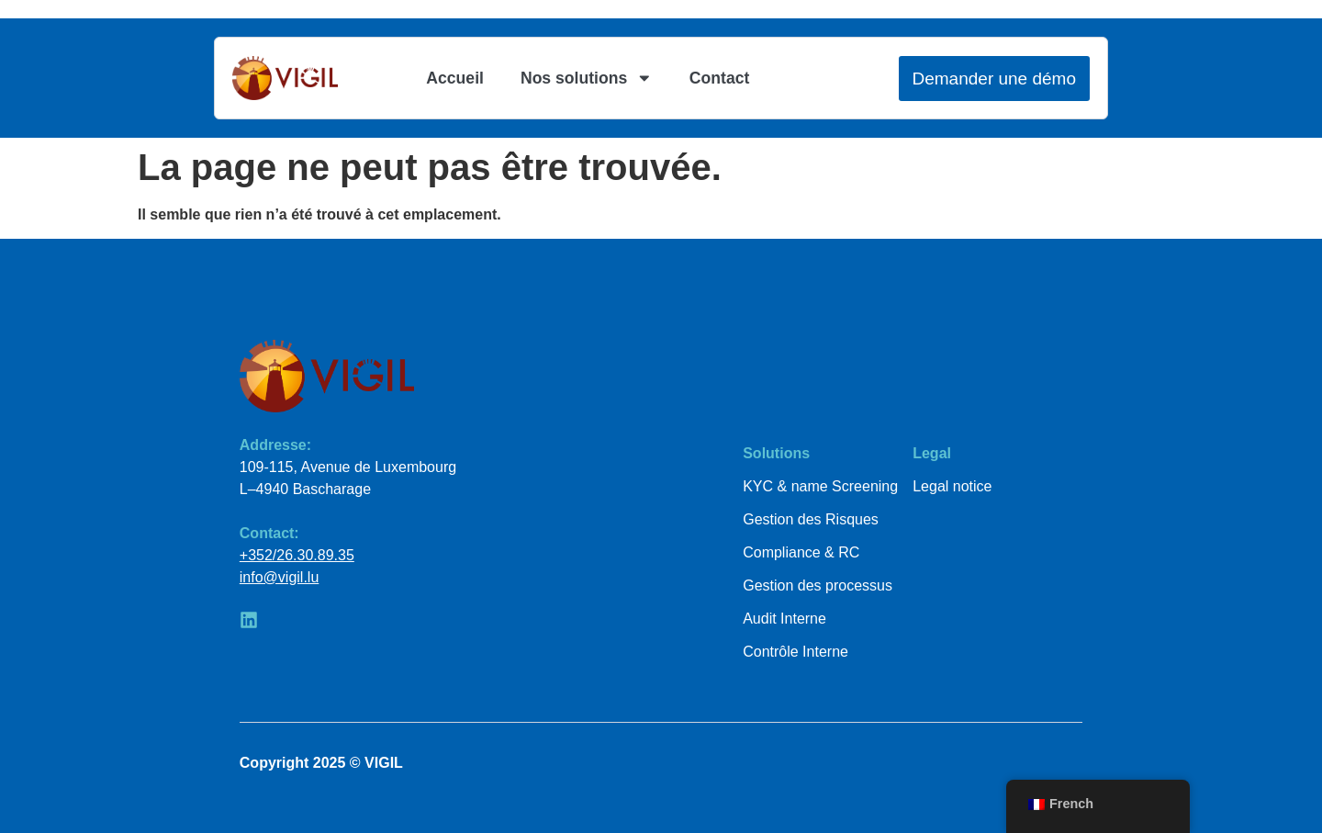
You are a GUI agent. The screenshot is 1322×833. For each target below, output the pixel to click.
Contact (719, 78)
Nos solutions (587, 78)
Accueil (455, 78)
